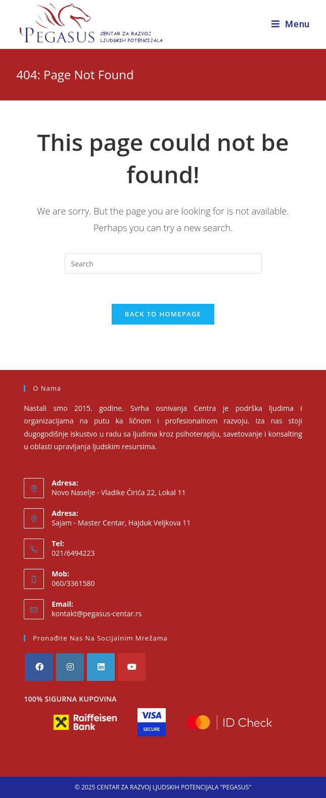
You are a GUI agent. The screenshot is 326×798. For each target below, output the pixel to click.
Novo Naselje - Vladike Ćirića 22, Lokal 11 (118, 492)
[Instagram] (70, 667)
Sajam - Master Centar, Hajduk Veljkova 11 (121, 522)
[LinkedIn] (101, 667)
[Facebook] (39, 667)
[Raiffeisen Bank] (85, 722)
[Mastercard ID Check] (229, 722)
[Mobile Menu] (290, 24)
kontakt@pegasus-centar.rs (97, 613)
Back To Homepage (163, 313)
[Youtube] (132, 667)
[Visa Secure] (151, 722)
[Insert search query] (163, 263)
